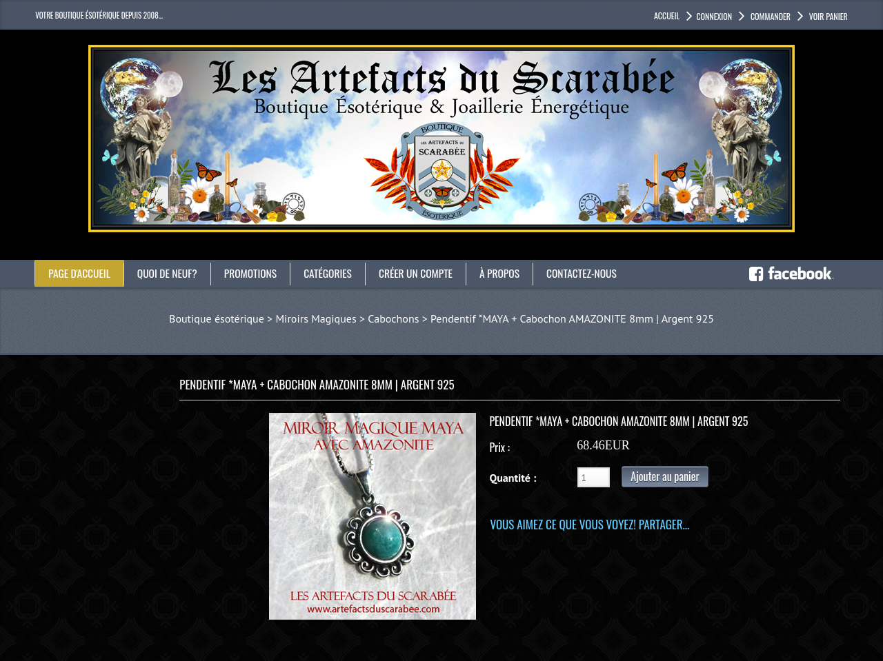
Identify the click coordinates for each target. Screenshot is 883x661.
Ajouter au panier (665, 476)
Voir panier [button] (827, 16)
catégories (334, 273)
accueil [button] (666, 15)
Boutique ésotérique (216, 318)
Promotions (255, 273)
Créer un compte (424, 273)
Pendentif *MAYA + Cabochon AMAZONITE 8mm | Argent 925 (572, 318)
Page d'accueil (80, 273)
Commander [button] (769, 16)
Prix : (499, 447)
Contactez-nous (593, 273)
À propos (509, 273)
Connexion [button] (714, 16)
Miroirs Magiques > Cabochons (347, 318)
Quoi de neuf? (170, 273)
